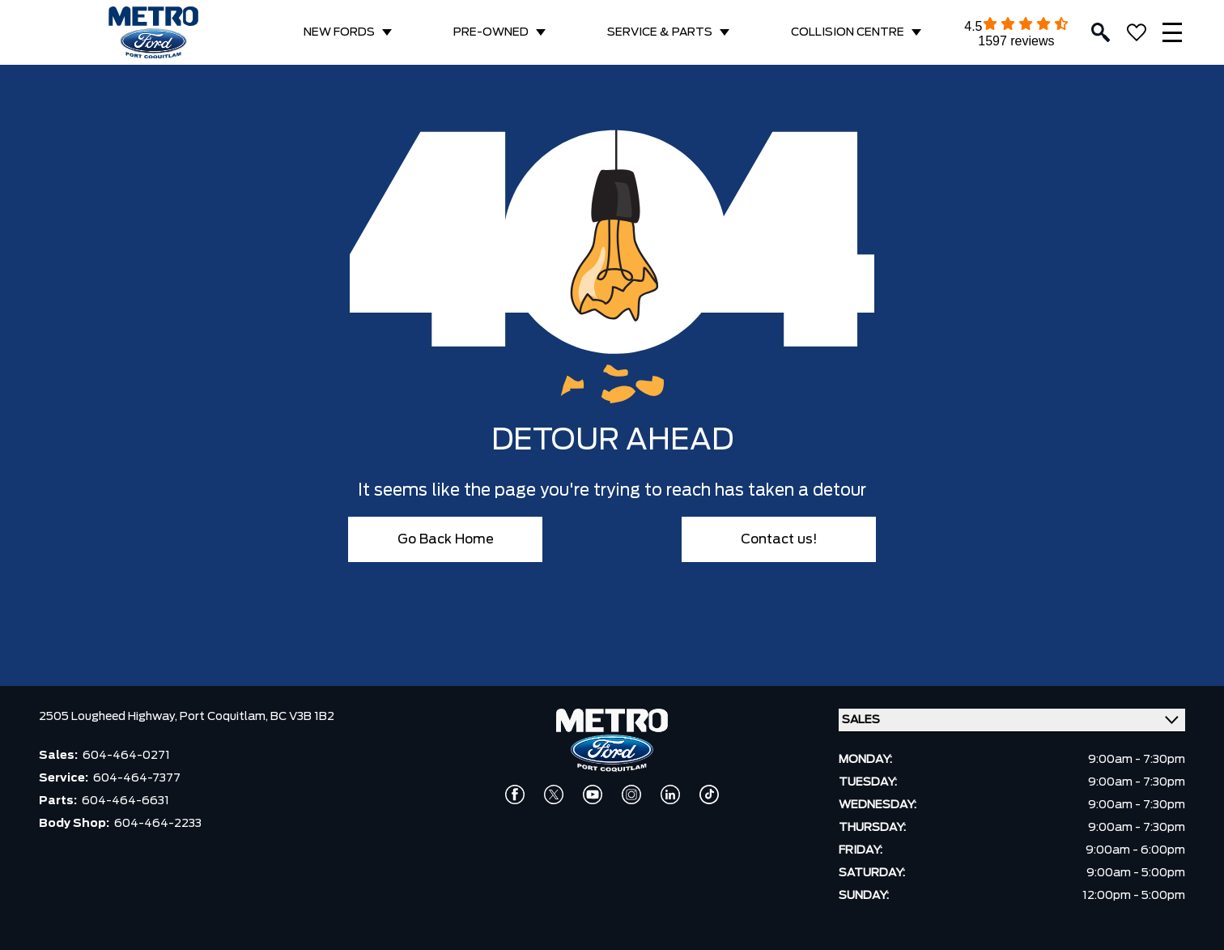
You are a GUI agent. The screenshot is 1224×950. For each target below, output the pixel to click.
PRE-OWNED (491, 32)
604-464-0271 (126, 755)
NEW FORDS (339, 32)
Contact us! (779, 539)
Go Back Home (445, 539)
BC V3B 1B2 (302, 716)
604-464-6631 (125, 801)
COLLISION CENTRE (847, 32)
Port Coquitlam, (225, 716)
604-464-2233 (158, 823)
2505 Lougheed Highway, (109, 716)
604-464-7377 (137, 778)
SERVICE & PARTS (659, 32)
